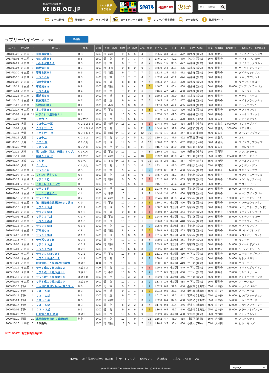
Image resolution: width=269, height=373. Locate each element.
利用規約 (162, 358)
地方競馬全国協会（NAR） (98, 358)
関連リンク (146, 358)
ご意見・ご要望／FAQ (186, 358)
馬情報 (76, 39)
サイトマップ (127, 358)
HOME (74, 358)
